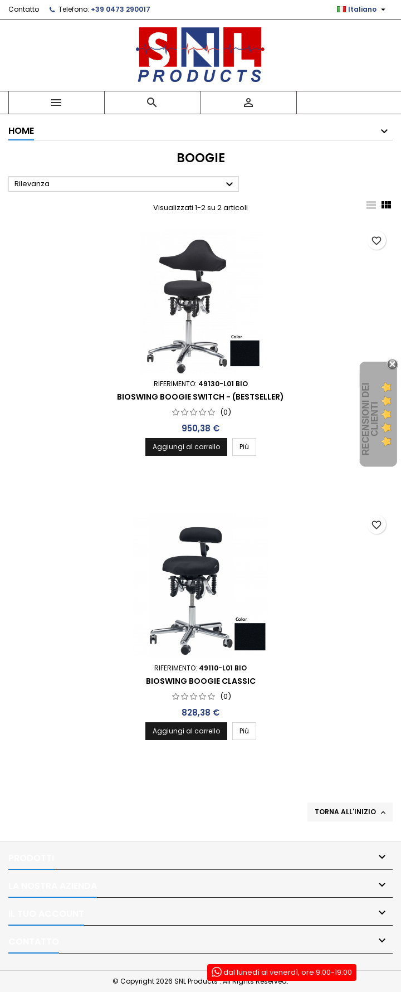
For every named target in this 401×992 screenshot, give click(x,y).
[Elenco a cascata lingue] (362, 9)
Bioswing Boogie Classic (201, 681)
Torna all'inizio (351, 812)
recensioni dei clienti (370, 419)
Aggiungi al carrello (186, 446)
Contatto (23, 9)
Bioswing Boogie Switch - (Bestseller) (200, 396)
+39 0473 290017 (120, 9)
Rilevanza (125, 184)
